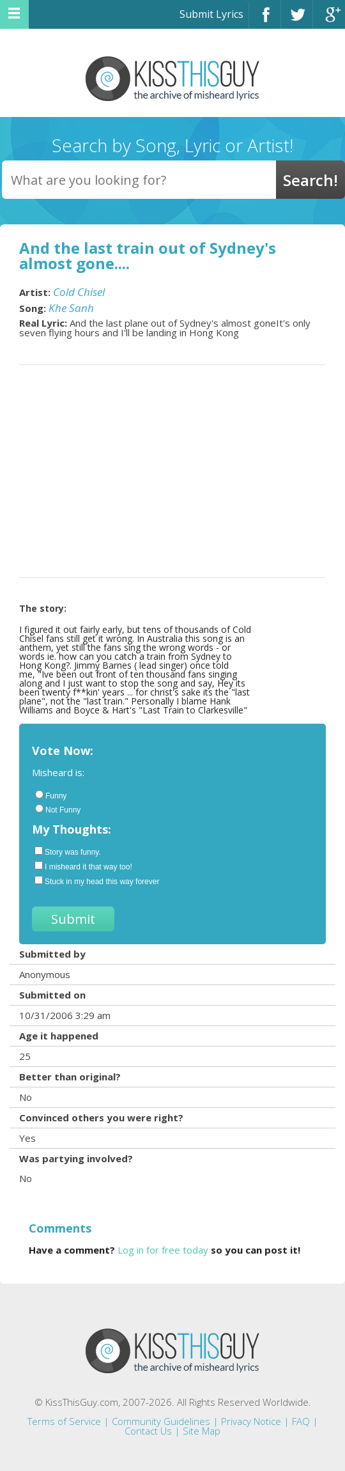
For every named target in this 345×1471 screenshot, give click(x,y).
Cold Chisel (79, 291)
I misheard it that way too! (83, 866)
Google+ (329, 20)
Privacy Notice (251, 1421)
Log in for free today (163, 1249)
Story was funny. (67, 851)
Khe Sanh (71, 307)
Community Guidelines (161, 1421)
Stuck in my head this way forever (96, 881)
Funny (50, 795)
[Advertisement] (172, 471)
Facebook (264, 20)
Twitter (296, 20)
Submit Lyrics (211, 14)
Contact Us (148, 1430)
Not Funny (57, 809)
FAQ (301, 1421)
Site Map (201, 1430)
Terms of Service (64, 1421)
